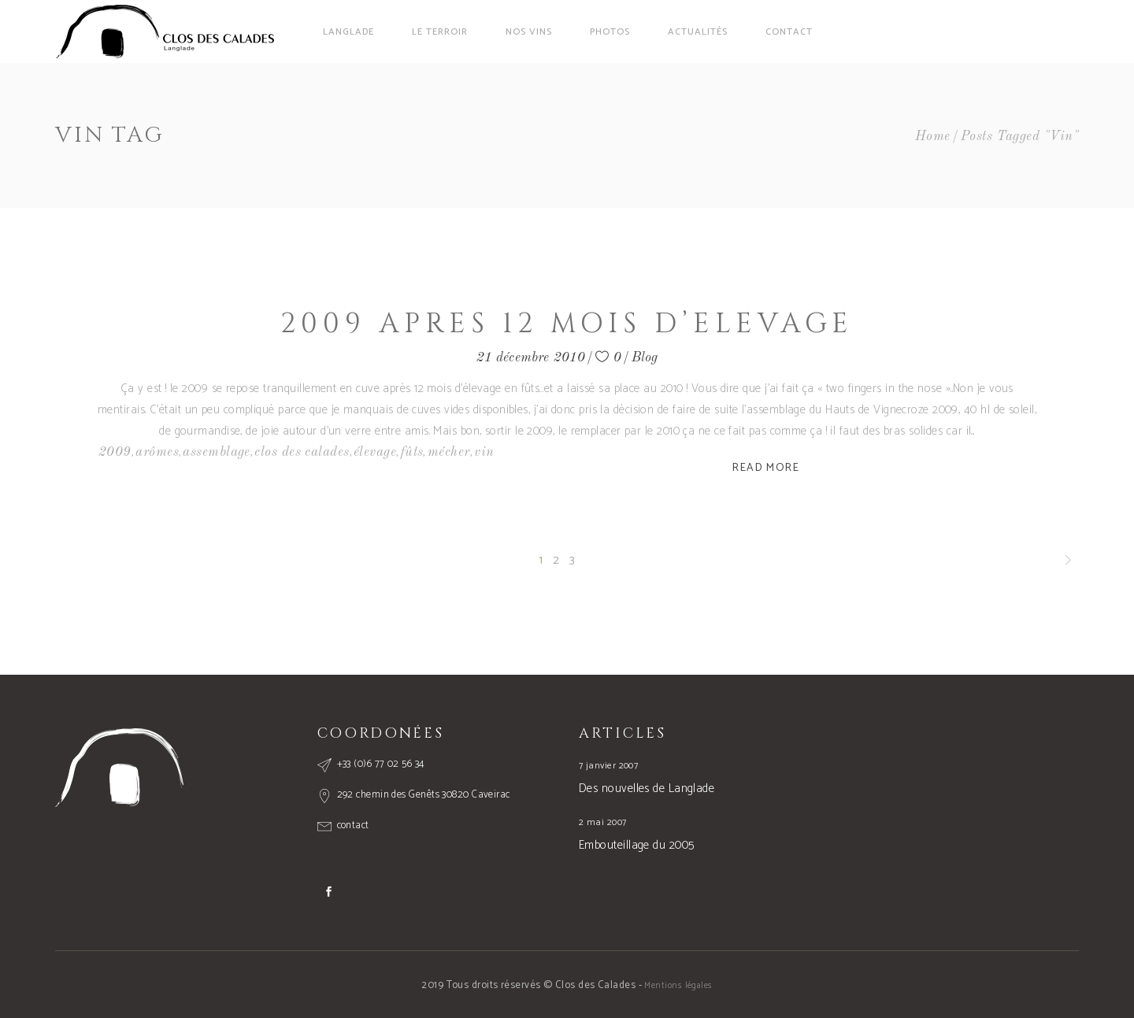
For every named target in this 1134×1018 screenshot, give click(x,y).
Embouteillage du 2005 (636, 845)
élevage (375, 452)
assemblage (216, 452)
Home (933, 136)
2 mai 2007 (603, 822)
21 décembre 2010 (531, 358)
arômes (157, 452)
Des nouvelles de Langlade (646, 788)
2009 (115, 452)
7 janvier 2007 (608, 765)
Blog (645, 358)
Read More (765, 468)
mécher (449, 452)
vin (484, 452)
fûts (412, 452)
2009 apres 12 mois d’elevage (567, 323)
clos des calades (301, 452)
